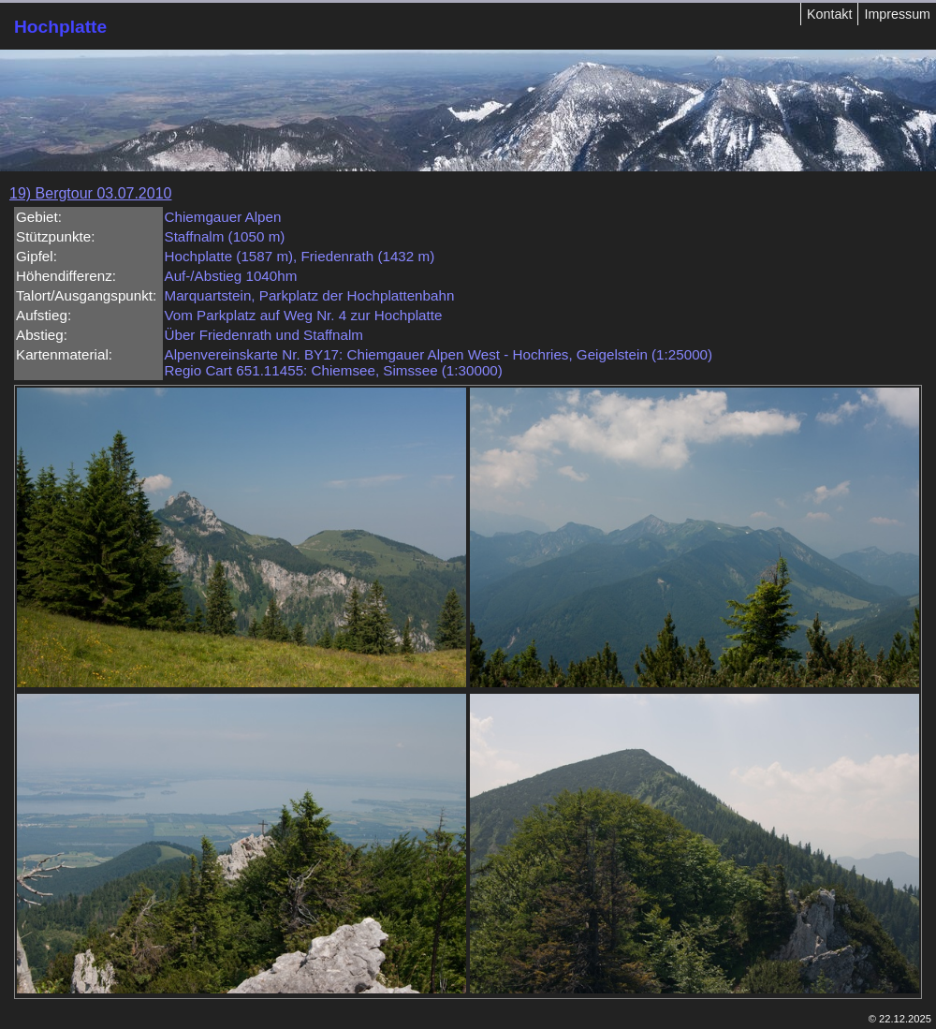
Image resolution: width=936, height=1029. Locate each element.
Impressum (897, 14)
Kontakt (829, 14)
